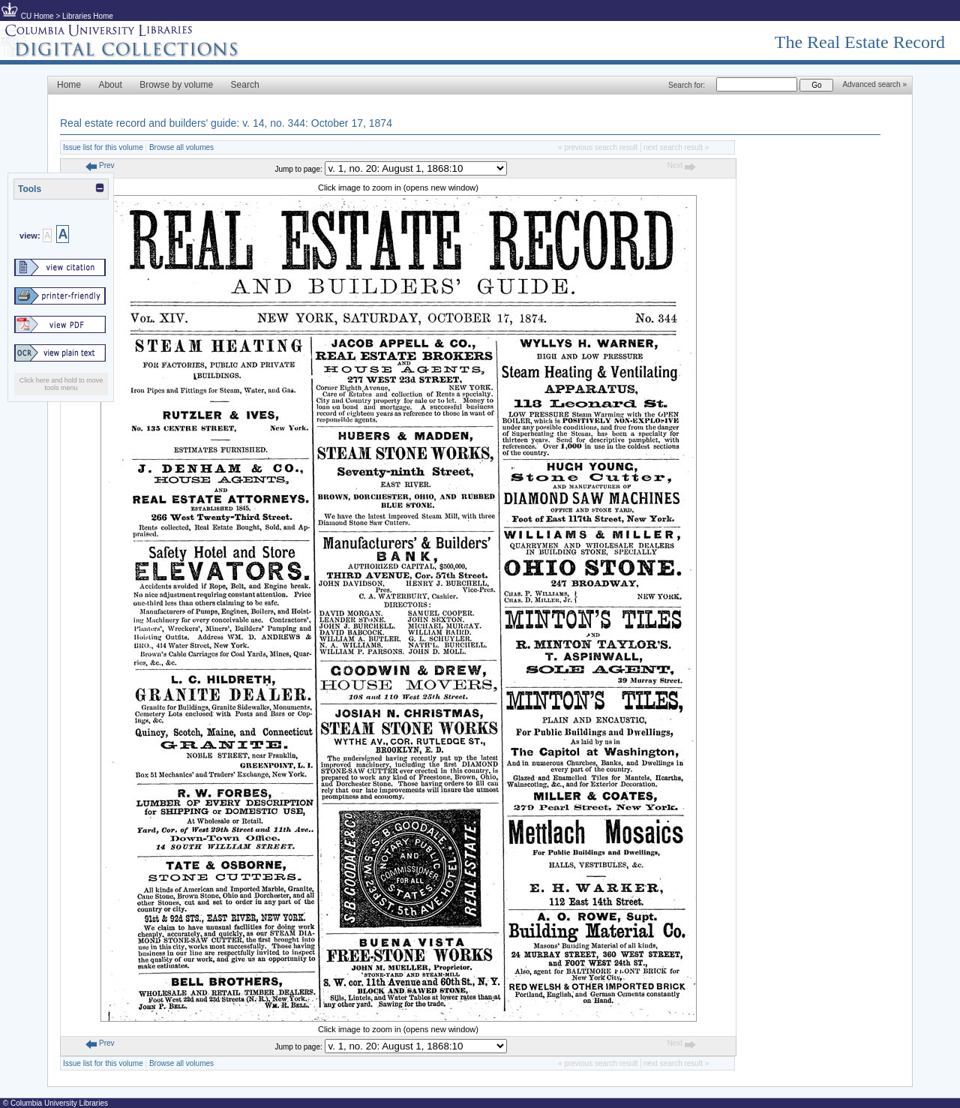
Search (245, 85)
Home (69, 85)
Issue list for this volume (103, 147)
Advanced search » (874, 84)
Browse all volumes (181, 147)
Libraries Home (87, 16)
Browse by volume (176, 85)
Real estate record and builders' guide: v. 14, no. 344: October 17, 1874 (226, 123)
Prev (100, 165)
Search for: (686, 85)
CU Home (37, 16)
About (110, 85)
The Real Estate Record (860, 42)
